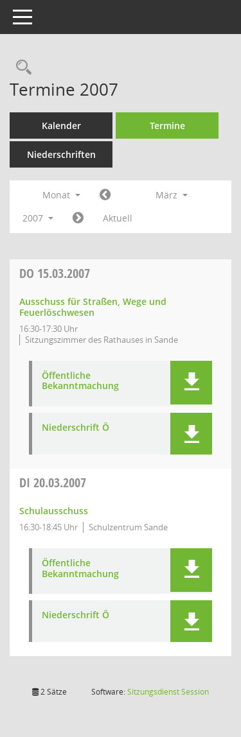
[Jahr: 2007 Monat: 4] (78, 218)
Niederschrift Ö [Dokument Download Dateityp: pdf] (75, 427)
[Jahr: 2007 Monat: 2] (105, 195)
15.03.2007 (54, 273)
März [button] (172, 195)
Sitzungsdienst (168, 691)
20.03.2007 (52, 482)
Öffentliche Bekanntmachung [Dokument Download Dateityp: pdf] (80, 381)
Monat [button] (61, 195)
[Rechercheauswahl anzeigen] (20, 67)
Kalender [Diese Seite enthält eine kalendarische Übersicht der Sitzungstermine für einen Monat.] (61, 125)
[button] (191, 382)
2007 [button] (37, 218)
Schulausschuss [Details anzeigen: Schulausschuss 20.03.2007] (53, 511)
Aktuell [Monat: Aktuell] (117, 218)
